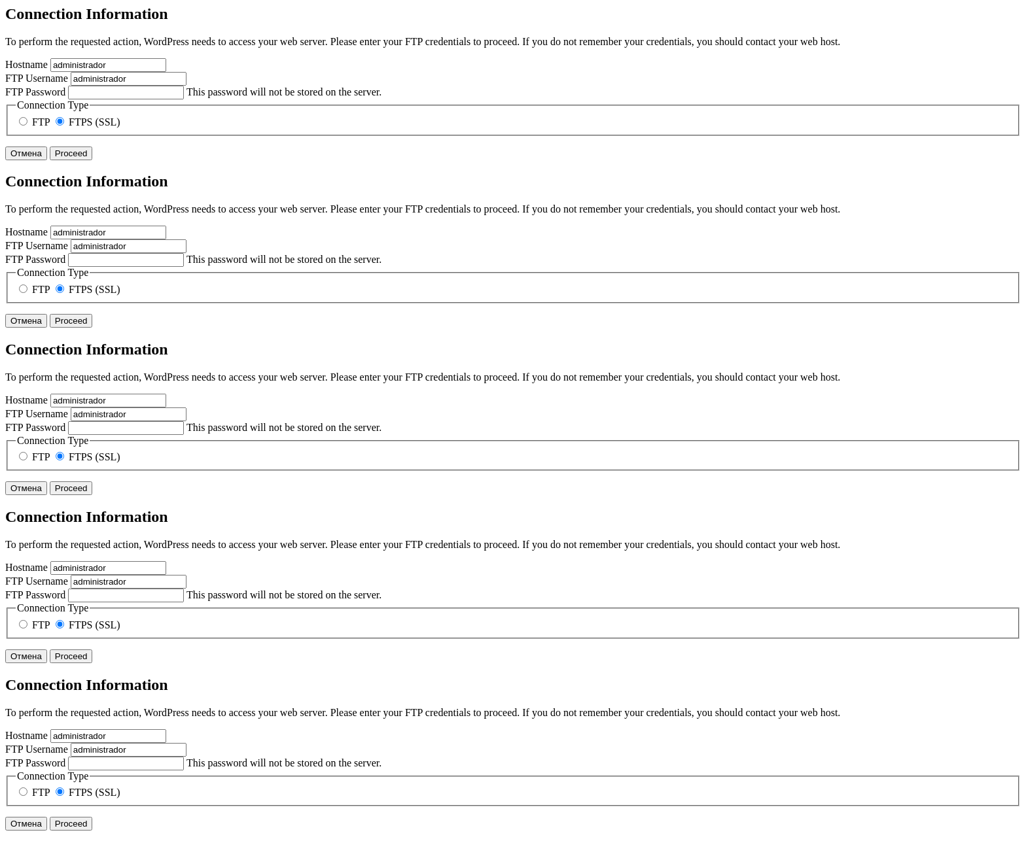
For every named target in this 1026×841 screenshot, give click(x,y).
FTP (35, 122)
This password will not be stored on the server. (193, 91)
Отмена (26, 153)
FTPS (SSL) (88, 122)
